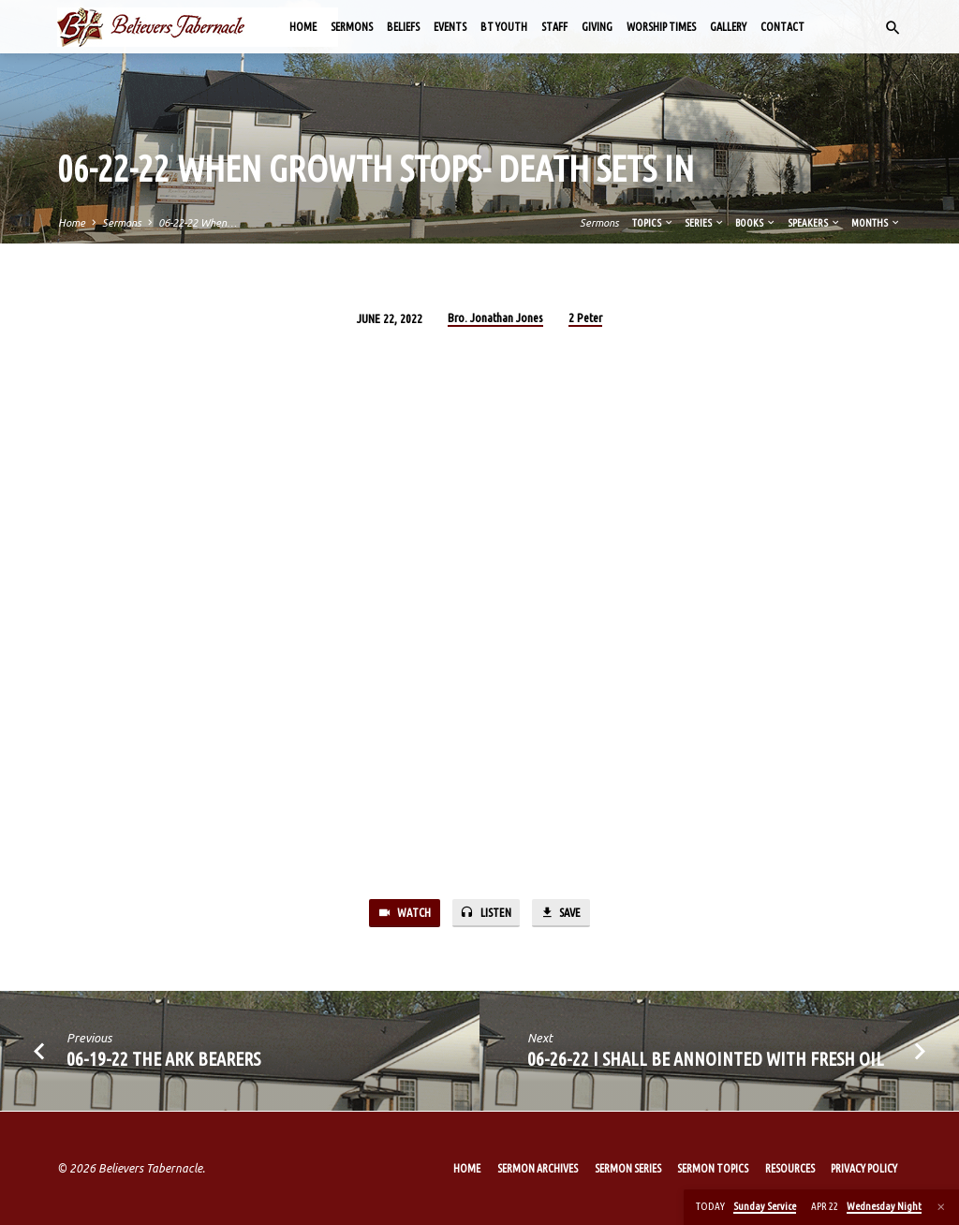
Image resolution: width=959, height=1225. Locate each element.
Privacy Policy (864, 1168)
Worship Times (661, 27)
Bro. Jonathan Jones (495, 317)
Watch (402, 914)
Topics (653, 223)
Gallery (728, 27)
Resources (790, 1168)
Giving (597, 27)
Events (450, 27)
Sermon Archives (537, 1168)
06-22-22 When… (197, 223)
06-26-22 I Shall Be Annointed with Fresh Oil (705, 1059)
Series (705, 223)
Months (876, 223)
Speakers (814, 223)
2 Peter (585, 317)
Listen (484, 914)
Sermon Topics (712, 1168)
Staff (554, 27)
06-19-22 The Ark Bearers (163, 1059)
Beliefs (403, 27)
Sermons (352, 27)
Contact (782, 27)
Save (561, 914)
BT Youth (503, 27)
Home (303, 27)
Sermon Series (628, 1168)
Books (755, 223)
